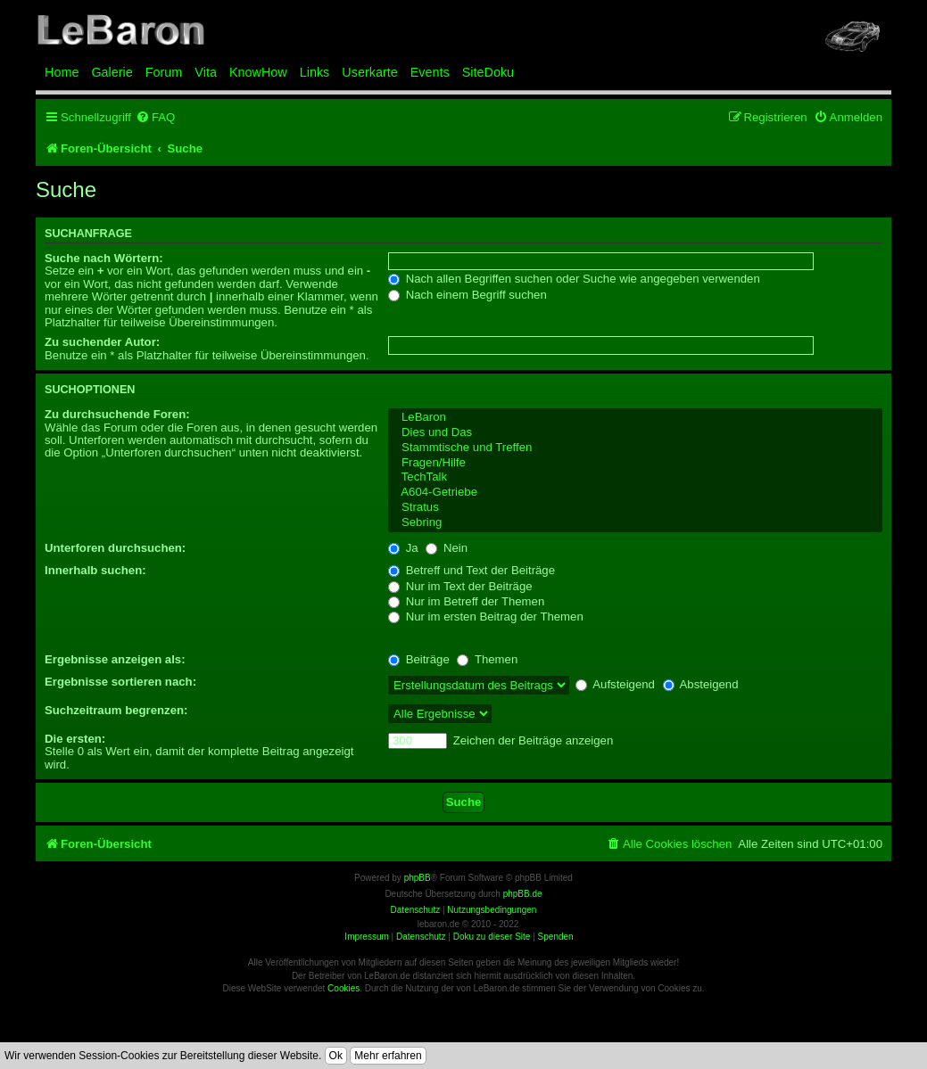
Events (430, 72)
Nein (447, 548)
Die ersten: (75, 738)
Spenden (556, 937)
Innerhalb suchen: (95, 570)
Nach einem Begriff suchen (467, 294)
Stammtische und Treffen (635, 448)
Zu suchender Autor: (102, 342)
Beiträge (419, 659)
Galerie (111, 72)
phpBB (417, 878)
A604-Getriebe (635, 492)
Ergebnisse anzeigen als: (115, 659)
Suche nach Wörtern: (104, 258)
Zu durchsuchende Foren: (117, 414)
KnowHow (258, 72)
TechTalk (635, 477)
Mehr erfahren (387, 1055)
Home (62, 72)
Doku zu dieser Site (492, 937)
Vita (206, 72)
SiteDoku (488, 72)
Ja (403, 548)
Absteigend (701, 684)
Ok (336, 1055)
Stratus (635, 507)
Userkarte (369, 72)
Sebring (635, 522)
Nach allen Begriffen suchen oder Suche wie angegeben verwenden (574, 278)
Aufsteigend (615, 684)
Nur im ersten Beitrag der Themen (486, 616)
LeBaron (635, 417)
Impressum (366, 937)
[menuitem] (155, 117)
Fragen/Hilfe (635, 463)
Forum (164, 72)
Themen (487, 659)
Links (315, 72)
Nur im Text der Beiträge (460, 586)
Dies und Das (635, 432)
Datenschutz (421, 937)
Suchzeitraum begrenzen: (116, 710)
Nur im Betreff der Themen (466, 601)
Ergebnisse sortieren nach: (120, 681)
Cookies (343, 988)
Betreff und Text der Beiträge (471, 570)
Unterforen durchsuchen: (115, 548)
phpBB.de (522, 894)
